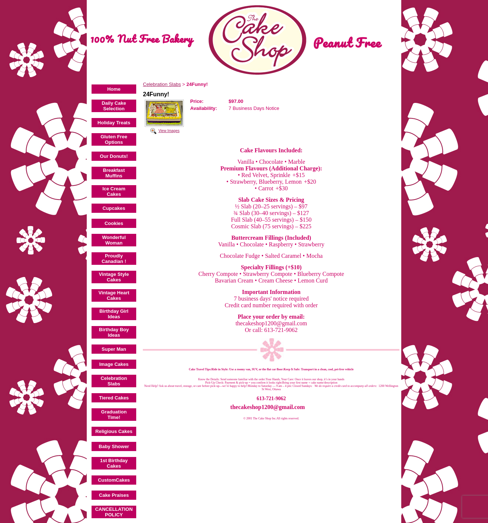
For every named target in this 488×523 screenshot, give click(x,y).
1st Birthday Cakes (114, 463)
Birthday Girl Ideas (113, 313)
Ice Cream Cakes (113, 191)
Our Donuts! (114, 156)
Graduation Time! (114, 414)
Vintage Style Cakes (114, 277)
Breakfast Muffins (114, 173)
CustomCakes (114, 480)
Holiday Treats (113, 122)
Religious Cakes (113, 431)
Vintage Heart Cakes (114, 295)
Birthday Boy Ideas (114, 332)
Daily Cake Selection (114, 105)
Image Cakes (114, 364)
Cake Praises (114, 495)
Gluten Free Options (113, 139)
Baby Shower (114, 446)
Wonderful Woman (114, 240)
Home (113, 89)
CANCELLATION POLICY (114, 511)
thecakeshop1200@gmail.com (267, 407)
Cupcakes (114, 208)
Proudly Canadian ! (114, 258)
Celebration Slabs (114, 381)
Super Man (114, 349)
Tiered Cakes (114, 398)
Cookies (113, 223)
